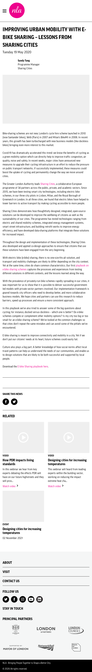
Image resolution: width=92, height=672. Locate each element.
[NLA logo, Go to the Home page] (17, 11)
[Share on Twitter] (14, 401)
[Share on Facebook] (6, 401)
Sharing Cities (47, 183)
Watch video (11, 486)
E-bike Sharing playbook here (32, 366)
